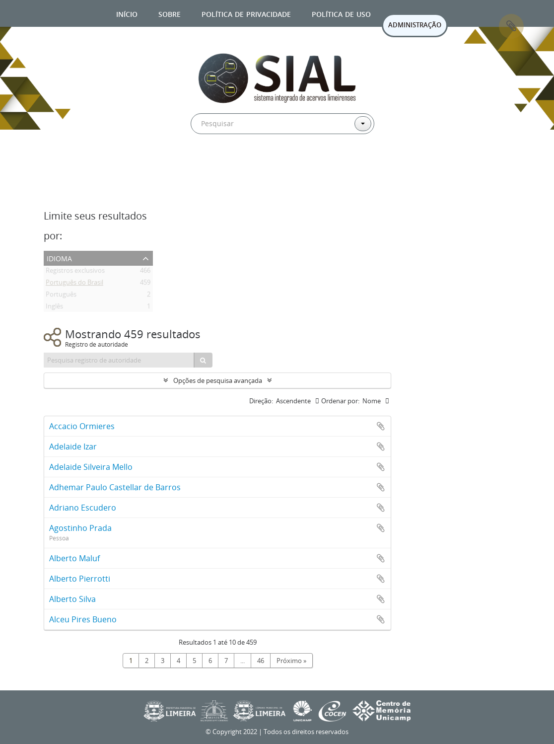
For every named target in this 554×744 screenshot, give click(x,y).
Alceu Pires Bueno (83, 619)
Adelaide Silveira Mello (91, 466)
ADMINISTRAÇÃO (414, 24)
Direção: (261, 400)
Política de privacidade (246, 13)
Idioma (59, 257)
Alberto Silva (72, 599)
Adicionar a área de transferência (381, 426)
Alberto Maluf (74, 558)
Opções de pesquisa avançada (217, 380)
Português (61, 296)
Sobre (169, 13)
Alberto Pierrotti (79, 578)
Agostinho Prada (80, 527)
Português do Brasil (74, 284)
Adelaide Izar (73, 446)
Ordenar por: (340, 400)
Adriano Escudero (82, 507)
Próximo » (291, 660)
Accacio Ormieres (82, 426)
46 (260, 660)
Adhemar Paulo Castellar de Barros (115, 487)
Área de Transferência (511, 26)
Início (127, 13)
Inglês (54, 307)
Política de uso (341, 13)
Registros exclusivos (75, 272)
